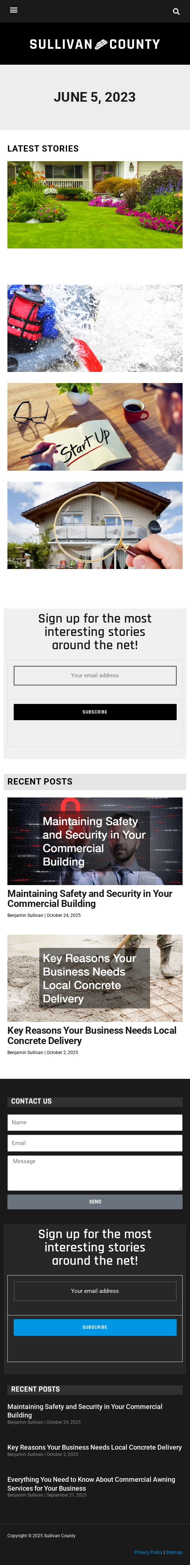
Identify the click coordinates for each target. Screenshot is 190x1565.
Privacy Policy (148, 1552)
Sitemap (174, 1552)
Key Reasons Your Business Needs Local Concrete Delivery (92, 1035)
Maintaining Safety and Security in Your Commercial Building (90, 898)
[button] (13, 9)
